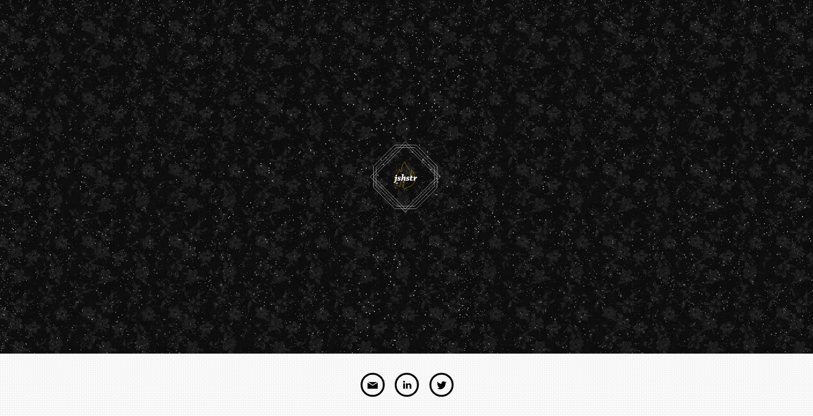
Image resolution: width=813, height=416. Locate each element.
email (372, 385)
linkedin (407, 385)
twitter (441, 385)
